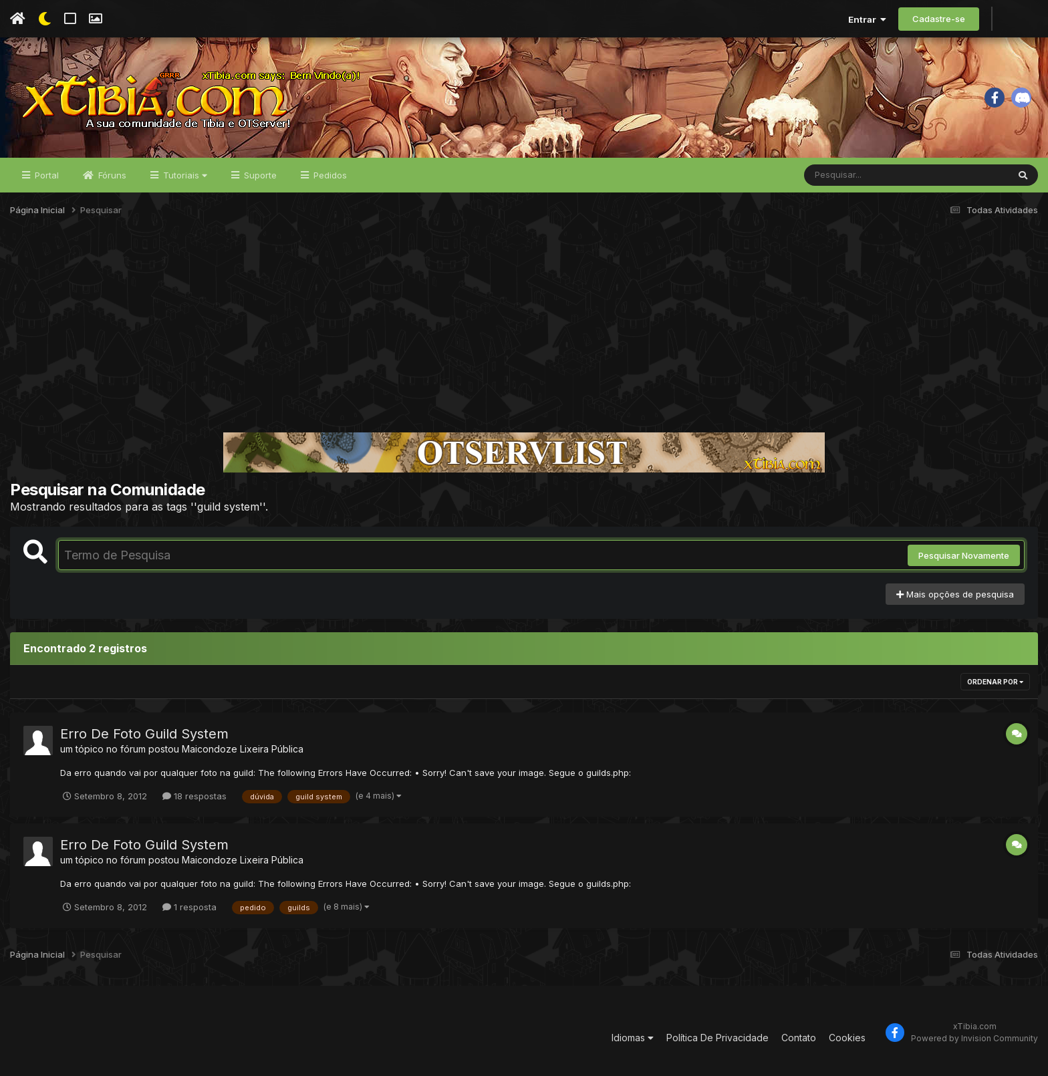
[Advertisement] (524, 330)
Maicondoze (209, 749)
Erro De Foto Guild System (144, 734)
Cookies (847, 1037)
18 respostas (194, 796)
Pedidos (329, 175)
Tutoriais (183, 175)
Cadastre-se (938, 18)
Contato (798, 1037)
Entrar (867, 19)
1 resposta (189, 907)
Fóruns (111, 175)
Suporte (259, 175)
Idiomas (633, 1037)
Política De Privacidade (717, 1037)
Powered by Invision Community (974, 1038)
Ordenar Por (995, 682)
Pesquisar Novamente (963, 555)
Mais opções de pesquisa (955, 594)
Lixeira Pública (271, 749)
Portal (45, 175)
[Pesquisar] (855, 175)
